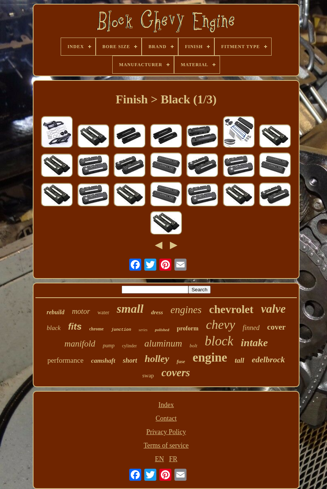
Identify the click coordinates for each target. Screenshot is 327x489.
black (54, 328)
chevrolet (231, 309)
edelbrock (268, 359)
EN (159, 459)
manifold (79, 343)
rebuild (55, 312)
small (130, 308)
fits (75, 326)
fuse (181, 361)
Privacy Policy (166, 432)
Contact (166, 418)
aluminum (163, 343)
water (103, 312)
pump (109, 345)
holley (157, 358)
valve (273, 308)
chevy (220, 325)
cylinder (129, 345)
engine (210, 357)
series (143, 330)
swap (148, 375)
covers (176, 372)
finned (251, 328)
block (219, 341)
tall (239, 360)
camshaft (103, 360)
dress (157, 312)
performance (65, 360)
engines (186, 309)
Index (166, 405)
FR (173, 459)
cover (276, 327)
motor (81, 311)
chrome (96, 329)
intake (254, 342)
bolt (193, 345)
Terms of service (166, 445)
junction (121, 329)
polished (162, 329)
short (130, 360)
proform (187, 328)
